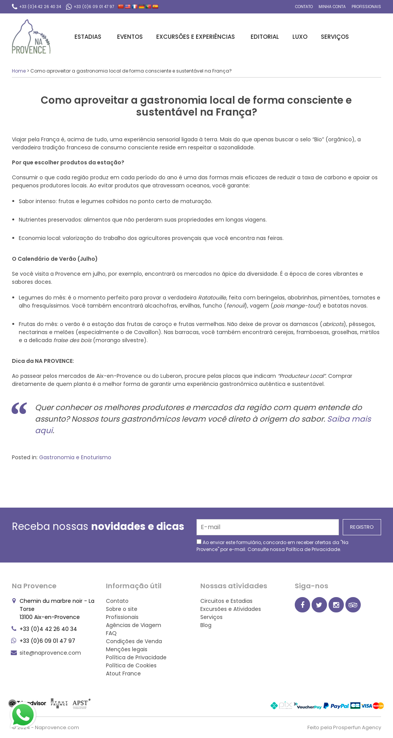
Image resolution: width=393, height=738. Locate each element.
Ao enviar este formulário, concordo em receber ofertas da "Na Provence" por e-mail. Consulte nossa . (272, 546)
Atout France (123, 673)
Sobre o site (121, 609)
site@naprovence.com (50, 653)
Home (19, 71)
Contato (304, 7)
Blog (205, 625)
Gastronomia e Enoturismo (75, 457)
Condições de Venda (134, 641)
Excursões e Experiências (196, 37)
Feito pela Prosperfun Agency (344, 727)
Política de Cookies (131, 665)
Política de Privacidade (313, 549)
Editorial (265, 37)
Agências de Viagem (133, 625)
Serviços (336, 37)
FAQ (111, 633)
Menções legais (126, 649)
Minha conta (332, 7)
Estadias (89, 37)
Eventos (130, 37)
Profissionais (366, 7)
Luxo (299, 37)
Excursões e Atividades (230, 609)
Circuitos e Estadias (226, 601)
